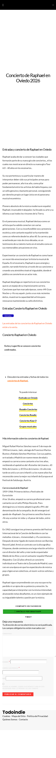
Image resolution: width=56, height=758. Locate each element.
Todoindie (13, 712)
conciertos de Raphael (17, 380)
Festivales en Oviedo (28, 398)
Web (3, 678)
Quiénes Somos (9, 719)
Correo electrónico (11, 667)
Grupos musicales (28, 426)
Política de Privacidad (37, 716)
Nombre (6, 661)
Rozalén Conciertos (28, 409)
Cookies (6, 716)
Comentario (7, 634)
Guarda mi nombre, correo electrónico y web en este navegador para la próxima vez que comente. (23, 687)
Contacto (23, 719)
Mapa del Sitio (19, 716)
